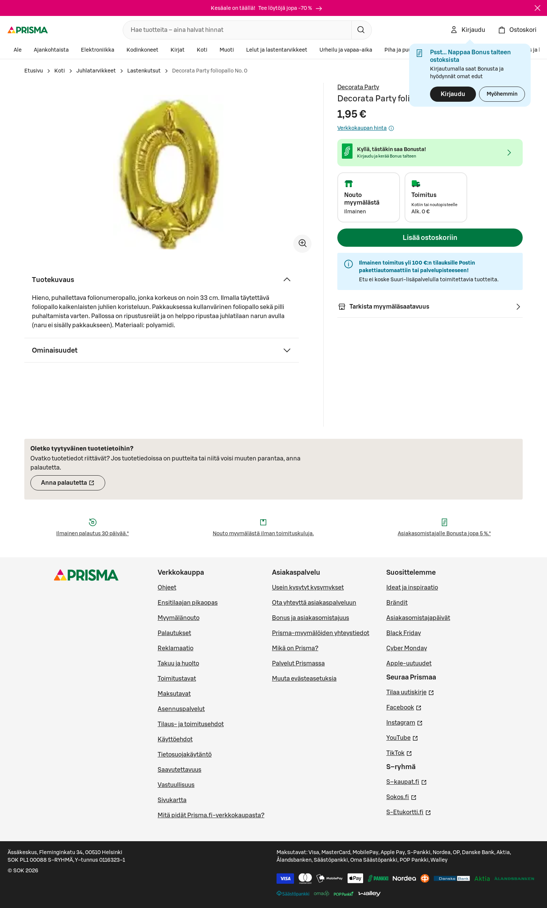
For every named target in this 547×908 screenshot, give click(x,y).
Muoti (227, 50)
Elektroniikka (97, 50)
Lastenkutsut (144, 71)
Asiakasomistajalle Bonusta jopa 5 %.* (444, 533)
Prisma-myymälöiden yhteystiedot (320, 633)
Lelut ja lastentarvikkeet (276, 50)
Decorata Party (358, 87)
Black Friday (403, 633)
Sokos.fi (401, 796)
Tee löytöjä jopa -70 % (290, 8)
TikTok (399, 752)
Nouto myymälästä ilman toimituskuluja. (263, 533)
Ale (18, 50)
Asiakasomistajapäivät (418, 618)
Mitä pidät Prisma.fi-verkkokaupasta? (211, 815)
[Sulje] (537, 8)
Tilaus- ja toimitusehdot (191, 724)
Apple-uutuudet (409, 664)
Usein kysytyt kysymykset (308, 588)
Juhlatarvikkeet (96, 71)
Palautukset (174, 633)
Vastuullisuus (176, 785)
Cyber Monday (406, 648)
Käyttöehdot (175, 739)
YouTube (402, 737)
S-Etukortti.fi (408, 811)
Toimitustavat (177, 679)
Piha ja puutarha (404, 50)
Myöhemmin (502, 94)
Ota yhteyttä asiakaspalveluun (314, 603)
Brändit (397, 603)
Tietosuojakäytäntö (185, 755)
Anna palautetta (73, 485)
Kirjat (178, 50)
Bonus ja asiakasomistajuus (310, 618)
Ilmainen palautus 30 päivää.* (92, 533)
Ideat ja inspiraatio (412, 588)
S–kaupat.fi (406, 781)
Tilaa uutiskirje (410, 691)
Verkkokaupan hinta (365, 128)
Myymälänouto (178, 618)
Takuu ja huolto (178, 664)
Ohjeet (167, 588)
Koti (202, 50)
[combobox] (235, 30)
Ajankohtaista (51, 50)
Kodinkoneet (142, 50)
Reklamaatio (175, 648)
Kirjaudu (453, 94)
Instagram (404, 722)
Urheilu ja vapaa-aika (345, 50)
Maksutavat (174, 694)
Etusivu (33, 71)
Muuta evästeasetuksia (304, 679)
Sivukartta (172, 800)
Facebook (404, 707)
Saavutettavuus (179, 770)
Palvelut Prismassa (298, 664)
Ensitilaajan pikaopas (188, 603)
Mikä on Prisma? (295, 648)
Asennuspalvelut (181, 709)
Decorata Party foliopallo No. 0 (209, 71)
